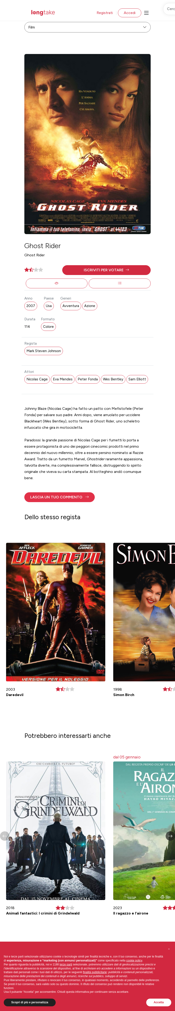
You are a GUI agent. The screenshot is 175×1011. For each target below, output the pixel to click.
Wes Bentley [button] (113, 379)
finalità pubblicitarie (95, 972)
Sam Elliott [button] (137, 379)
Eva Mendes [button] (63, 379)
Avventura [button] (70, 306)
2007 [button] (30, 306)
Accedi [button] (129, 13)
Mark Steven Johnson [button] (43, 351)
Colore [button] (48, 327)
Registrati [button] (105, 13)
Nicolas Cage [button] (37, 379)
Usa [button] (49, 306)
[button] (106, 270)
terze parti (66, 964)
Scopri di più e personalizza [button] (29, 1002)
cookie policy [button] (134, 960)
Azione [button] (89, 306)
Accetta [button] (159, 1002)
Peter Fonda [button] (88, 379)
